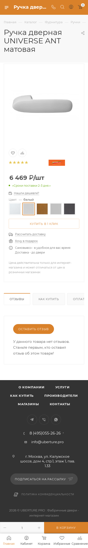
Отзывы (17, 299)
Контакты (60, 404)
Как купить (48, 299)
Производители (61, 395)
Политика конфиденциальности (47, 494)
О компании (32, 387)
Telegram (32, 420)
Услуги (62, 387)
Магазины (28, 404)
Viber (44, 420)
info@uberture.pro (47, 442)
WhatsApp (56, 420)
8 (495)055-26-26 (45, 433)
